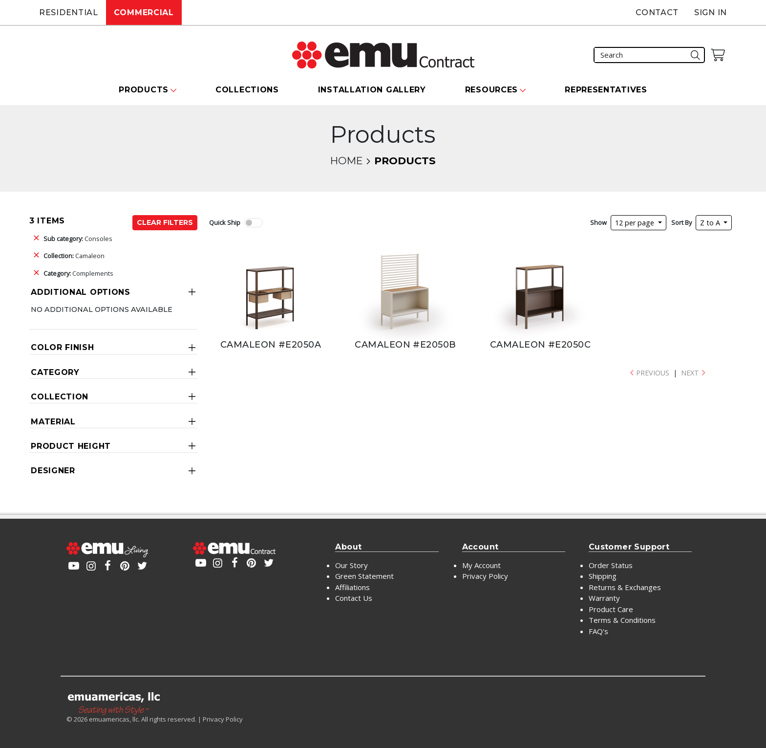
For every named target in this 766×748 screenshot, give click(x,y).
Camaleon (74, 255)
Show (598, 222)
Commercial (144, 12)
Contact (657, 12)
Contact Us (353, 598)
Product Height (71, 446)
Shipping (603, 576)
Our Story (351, 565)
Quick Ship (224, 222)
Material (53, 421)
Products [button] (144, 89)
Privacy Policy (485, 576)
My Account (481, 565)
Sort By (681, 222)
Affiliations (352, 587)
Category (55, 372)
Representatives (606, 89)
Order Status (611, 565)
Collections (247, 89)
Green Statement (364, 576)
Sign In (710, 12)
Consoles (77, 238)
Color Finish (62, 347)
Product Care (611, 609)
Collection (59, 396)
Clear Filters (165, 222)
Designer (53, 470)
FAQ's (598, 631)
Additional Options (80, 292)
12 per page (635, 222)
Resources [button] (491, 89)
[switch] (253, 222)
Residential (68, 12)
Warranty (604, 598)
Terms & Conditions (622, 620)
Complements (78, 273)
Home (346, 160)
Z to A (711, 222)
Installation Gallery (372, 89)
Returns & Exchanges (625, 587)
